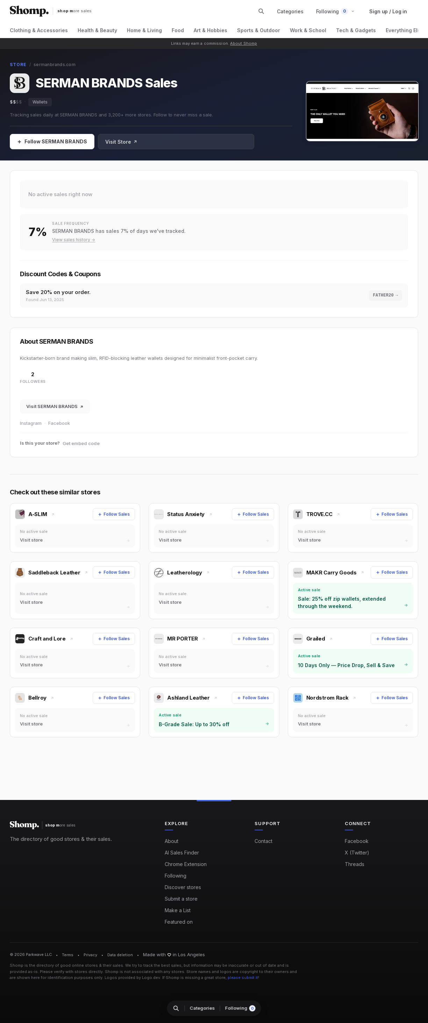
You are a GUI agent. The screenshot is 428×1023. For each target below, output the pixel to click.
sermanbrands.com (55, 64)
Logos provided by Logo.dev (132, 977)
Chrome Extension (186, 864)
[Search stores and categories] (261, 11)
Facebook (59, 424)
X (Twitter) (357, 853)
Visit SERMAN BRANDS (55, 407)
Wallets (40, 102)
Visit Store (121, 142)
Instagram (31, 424)
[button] (335, 11)
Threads (354, 864)
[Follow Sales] (52, 141)
